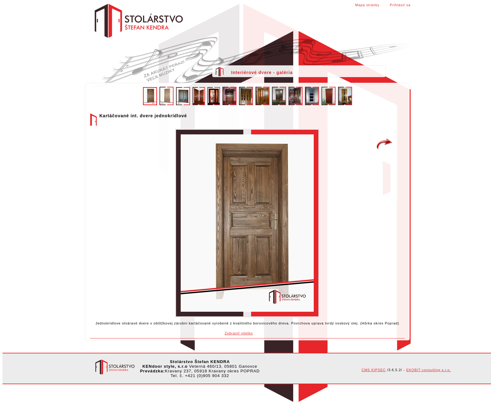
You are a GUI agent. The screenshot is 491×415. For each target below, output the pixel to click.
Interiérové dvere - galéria (262, 72)
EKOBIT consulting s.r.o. (428, 370)
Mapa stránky (367, 5)
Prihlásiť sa (400, 5)
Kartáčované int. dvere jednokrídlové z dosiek (384, 144)
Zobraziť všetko (239, 333)
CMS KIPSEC (373, 370)
